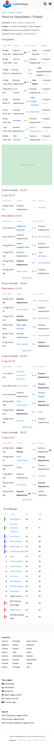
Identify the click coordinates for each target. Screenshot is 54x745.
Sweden (30, 656)
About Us (32, 740)
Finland (5, 663)
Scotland (30, 645)
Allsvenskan (9, 684)
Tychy (40, 412)
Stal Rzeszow (15, 581)
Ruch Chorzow (16, 571)
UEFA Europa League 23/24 (13, 719)
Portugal (16, 667)
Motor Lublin (22, 271)
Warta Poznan (43, 318)
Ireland (15, 648)
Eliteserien (8, 691)
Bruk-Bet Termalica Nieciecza (21, 375)
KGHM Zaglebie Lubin (23, 245)
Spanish (25, 740)
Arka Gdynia (15, 519)
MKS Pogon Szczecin (35, 101)
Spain (29, 652)
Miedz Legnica (16, 546)
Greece (15, 645)
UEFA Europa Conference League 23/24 (18, 723)
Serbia (29, 648)
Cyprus (5, 652)
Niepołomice (29, 23)
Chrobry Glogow (41, 394)
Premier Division (11, 698)
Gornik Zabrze (44, 237)
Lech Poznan (16, 91)
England (5, 660)
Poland (11, 12)
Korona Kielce (44, 335)
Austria (5, 641)
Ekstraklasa (9, 687)
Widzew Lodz (16, 61)
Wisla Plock (15, 536)
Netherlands (18, 656)
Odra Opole (21, 484)
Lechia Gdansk (44, 263)
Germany (16, 641)
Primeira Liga (10, 702)
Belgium (5, 645)
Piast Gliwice (43, 301)
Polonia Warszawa (17, 551)
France (4, 667)
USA (28, 667)
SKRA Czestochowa (22, 403)
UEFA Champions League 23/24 (15, 715)
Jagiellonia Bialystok (21, 228)
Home (4, 12)
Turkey (29, 663)
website (32, 34)
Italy (14, 652)
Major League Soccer (13, 695)
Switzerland (31, 660)
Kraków (18, 12)
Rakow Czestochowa (35, 129)
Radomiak (35, 112)
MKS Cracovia (17, 138)
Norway (16, 660)
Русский (19, 740)
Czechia (5, 656)
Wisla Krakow (22, 386)
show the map (27, 164)
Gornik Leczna (16, 566)
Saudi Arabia (32, 641)
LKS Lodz (30, 71)
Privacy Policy (41, 740)
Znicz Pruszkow (16, 561)
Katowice (17, 120)
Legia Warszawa (42, 254)
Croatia (5, 648)
